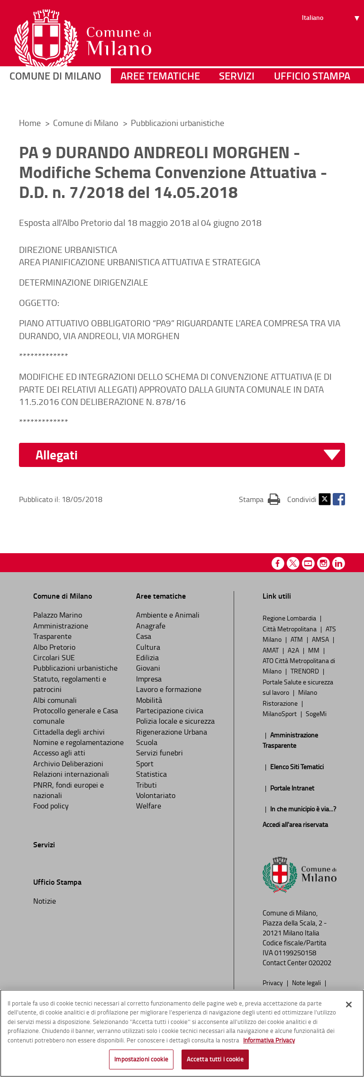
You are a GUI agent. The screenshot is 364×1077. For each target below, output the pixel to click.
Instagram (323, 563)
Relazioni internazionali (71, 774)
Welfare (148, 805)
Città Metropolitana (290, 628)
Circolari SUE (54, 657)
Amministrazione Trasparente (60, 630)
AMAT (271, 650)
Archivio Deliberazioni (68, 763)
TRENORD (305, 670)
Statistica (151, 774)
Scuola (146, 742)
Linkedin (338, 563)
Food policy (51, 805)
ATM (297, 639)
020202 (320, 963)
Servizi (237, 97)
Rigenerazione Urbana (171, 732)
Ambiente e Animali (168, 615)
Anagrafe (150, 625)
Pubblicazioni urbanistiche (177, 122)
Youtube (308, 563)
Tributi (146, 785)
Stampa (259, 498)
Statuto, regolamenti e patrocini (69, 683)
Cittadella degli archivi (69, 732)
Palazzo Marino (57, 615)
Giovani (148, 668)
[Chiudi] (348, 1004)
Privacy (273, 982)
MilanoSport (280, 713)
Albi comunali (55, 700)
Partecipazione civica (169, 710)
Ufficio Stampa (312, 97)
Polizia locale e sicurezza (175, 721)
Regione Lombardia (290, 617)
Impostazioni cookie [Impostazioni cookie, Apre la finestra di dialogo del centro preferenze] (141, 1059)
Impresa (149, 678)
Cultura (148, 647)
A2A (294, 650)
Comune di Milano (55, 97)
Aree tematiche (160, 97)
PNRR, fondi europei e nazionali (68, 790)
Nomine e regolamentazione (78, 742)
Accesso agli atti (59, 752)
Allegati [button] (57, 455)
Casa (143, 636)
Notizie (44, 901)
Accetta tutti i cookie (215, 1059)
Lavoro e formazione (168, 689)
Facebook (339, 499)
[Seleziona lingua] (332, 42)
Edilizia (147, 657)
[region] (182, 1033)
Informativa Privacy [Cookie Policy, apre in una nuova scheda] (269, 1040)
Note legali (307, 982)
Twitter (324, 499)
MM (314, 650)
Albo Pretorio (54, 647)
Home (30, 122)
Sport (145, 763)
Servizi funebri (159, 752)
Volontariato (155, 795)
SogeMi (316, 713)
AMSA (321, 639)
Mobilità (149, 700)
